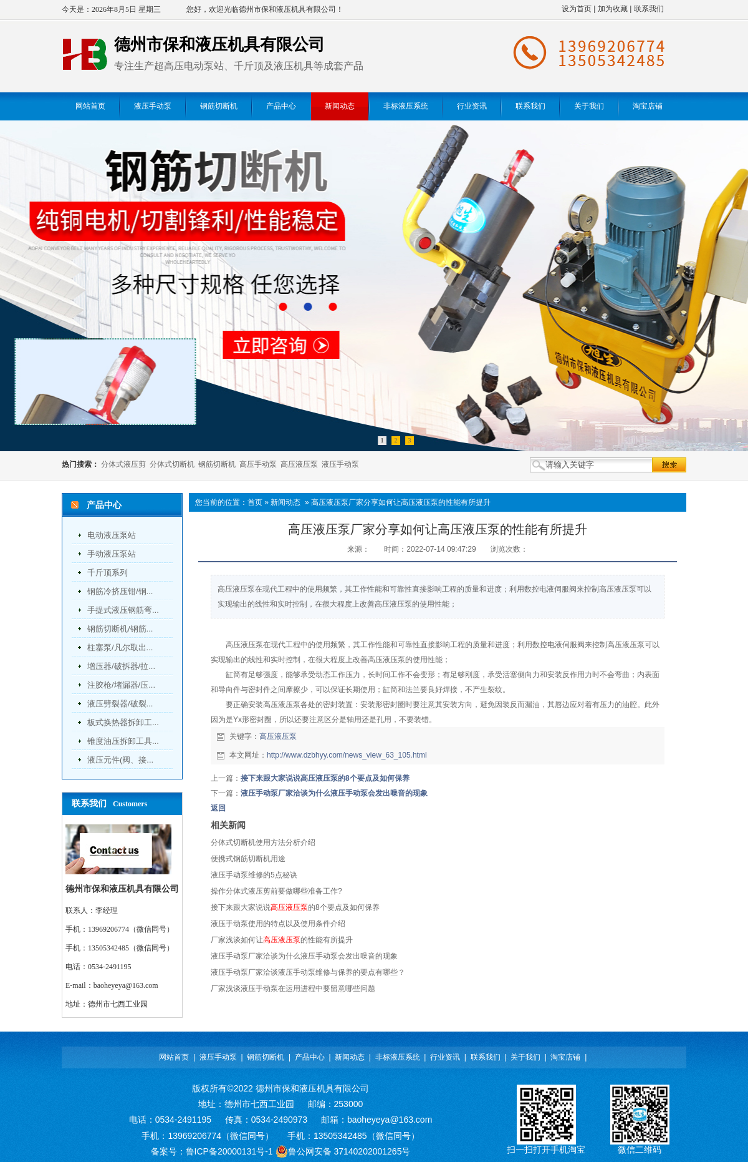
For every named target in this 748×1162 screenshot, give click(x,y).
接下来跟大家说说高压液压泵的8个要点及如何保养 (325, 778)
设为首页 (577, 8)
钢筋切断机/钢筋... (120, 628)
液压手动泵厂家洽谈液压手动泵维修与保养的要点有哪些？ (308, 972)
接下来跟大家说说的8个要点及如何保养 (295, 907)
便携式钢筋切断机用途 (248, 858)
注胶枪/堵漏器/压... (121, 685)
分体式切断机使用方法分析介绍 (263, 842)
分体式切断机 (172, 464)
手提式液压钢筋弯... (123, 610)
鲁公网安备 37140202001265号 (343, 1151)
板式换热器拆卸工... (123, 722)
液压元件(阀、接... (120, 759)
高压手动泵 (258, 464)
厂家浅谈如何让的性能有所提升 (282, 939)
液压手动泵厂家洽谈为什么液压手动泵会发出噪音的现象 (334, 793)
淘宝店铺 (565, 1057)
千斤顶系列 (107, 572)
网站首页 (174, 1057)
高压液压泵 (299, 464)
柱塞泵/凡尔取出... (120, 647)
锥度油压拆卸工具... (123, 741)
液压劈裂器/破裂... (120, 703)
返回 (218, 808)
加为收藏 (613, 8)
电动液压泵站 (111, 535)
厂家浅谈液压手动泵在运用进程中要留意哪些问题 (293, 988)
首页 (254, 502)
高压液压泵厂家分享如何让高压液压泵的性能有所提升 (401, 502)
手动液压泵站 (111, 554)
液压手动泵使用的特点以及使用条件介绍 (278, 923)
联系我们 (649, 8)
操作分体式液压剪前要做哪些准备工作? (276, 891)
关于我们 (525, 1057)
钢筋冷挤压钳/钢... (120, 591)
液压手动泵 (340, 464)
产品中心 (310, 1057)
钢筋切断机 (217, 464)
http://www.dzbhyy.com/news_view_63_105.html (347, 755)
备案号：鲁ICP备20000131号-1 (212, 1151)
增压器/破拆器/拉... (121, 666)
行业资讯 (445, 1057)
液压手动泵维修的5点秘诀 (254, 875)
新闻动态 (285, 502)
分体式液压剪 (123, 464)
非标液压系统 (397, 1057)
